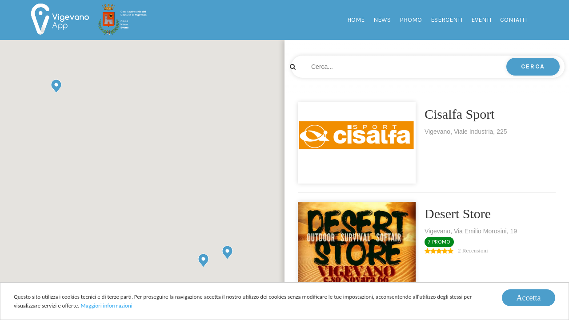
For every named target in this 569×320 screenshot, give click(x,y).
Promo (411, 20)
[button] (227, 252)
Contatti (513, 20)
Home (356, 20)
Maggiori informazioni (106, 306)
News (382, 20)
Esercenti (446, 20)
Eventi (481, 20)
